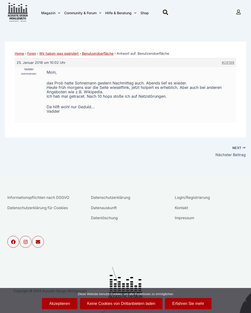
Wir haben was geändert (59, 53)
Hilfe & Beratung (121, 13)
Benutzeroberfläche (97, 53)
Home (19, 53)
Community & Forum (82, 13)
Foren (31, 53)
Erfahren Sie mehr (188, 303)
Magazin (50, 13)
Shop (144, 13)
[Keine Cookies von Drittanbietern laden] (244, 300)
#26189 (228, 62)
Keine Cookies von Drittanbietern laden (121, 303)
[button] (165, 12)
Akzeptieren (59, 303)
